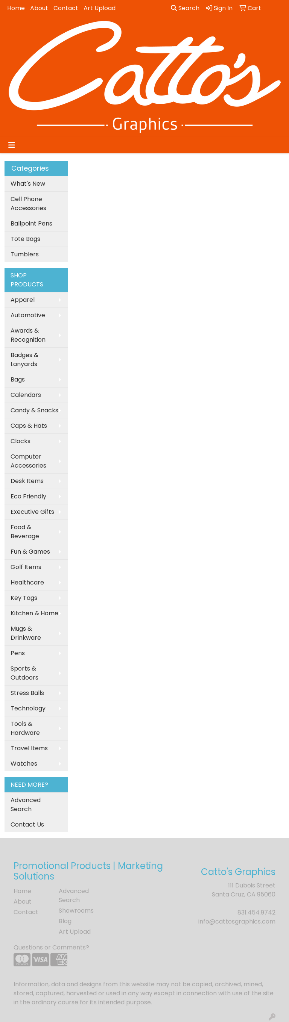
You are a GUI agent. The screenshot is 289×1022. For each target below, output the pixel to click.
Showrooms (76, 910)
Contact (65, 8)
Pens (18, 653)
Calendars (26, 395)
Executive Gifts (32, 511)
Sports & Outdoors (24, 673)
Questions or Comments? (51, 947)
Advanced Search (26, 804)
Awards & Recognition (28, 335)
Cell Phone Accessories (28, 203)
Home (16, 8)
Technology (28, 708)
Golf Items (26, 567)
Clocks (20, 441)
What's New (28, 183)
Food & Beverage (25, 532)
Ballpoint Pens (31, 223)
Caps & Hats (29, 425)
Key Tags (24, 598)
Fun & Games (30, 551)
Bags (18, 379)
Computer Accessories (28, 461)
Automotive (28, 315)
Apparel (23, 299)
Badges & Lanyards (24, 359)
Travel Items (29, 748)
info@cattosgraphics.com (236, 921)
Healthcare (27, 582)
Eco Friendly (28, 496)
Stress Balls (27, 693)
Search (185, 8)
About (39, 8)
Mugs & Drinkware (26, 633)
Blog (65, 921)
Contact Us (27, 824)
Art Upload (100, 8)
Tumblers (25, 254)
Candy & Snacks (34, 410)
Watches (24, 763)
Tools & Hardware (25, 728)
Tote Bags (25, 239)
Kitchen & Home (34, 613)
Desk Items (27, 481)
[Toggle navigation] (12, 145)
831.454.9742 (256, 912)
